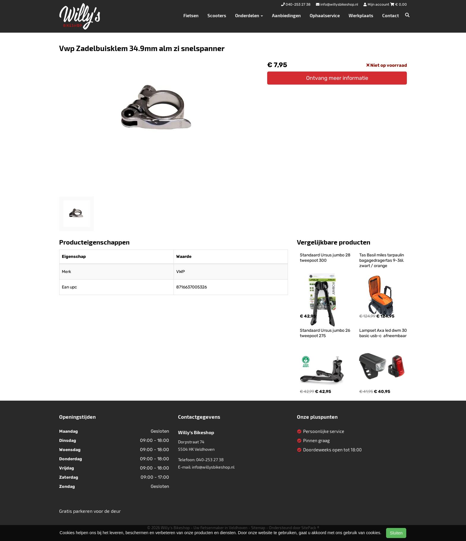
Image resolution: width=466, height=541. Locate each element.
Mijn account (376, 4)
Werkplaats (361, 15)
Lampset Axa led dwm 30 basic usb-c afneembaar (383, 333)
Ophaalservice (325, 15)
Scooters (216, 15)
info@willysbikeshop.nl (213, 466)
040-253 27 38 (210, 459)
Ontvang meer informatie (337, 78)
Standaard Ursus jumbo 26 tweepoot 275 (325, 333)
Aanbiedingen (286, 15)
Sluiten (396, 533)
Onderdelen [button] (249, 15)
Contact (390, 15)
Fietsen (191, 15)
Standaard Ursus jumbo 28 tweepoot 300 (325, 258)
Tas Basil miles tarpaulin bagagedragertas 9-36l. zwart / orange (382, 260)
